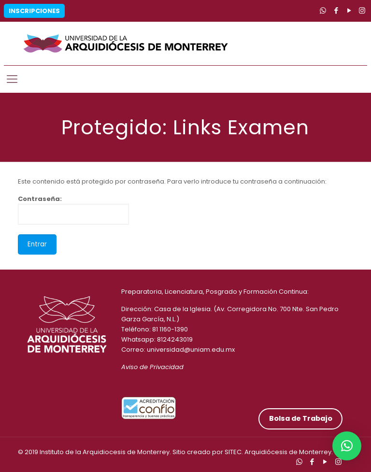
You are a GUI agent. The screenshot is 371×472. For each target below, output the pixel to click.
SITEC (233, 452)
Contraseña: (73, 209)
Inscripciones (34, 10)
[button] (346, 445)
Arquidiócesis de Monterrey (287, 452)
